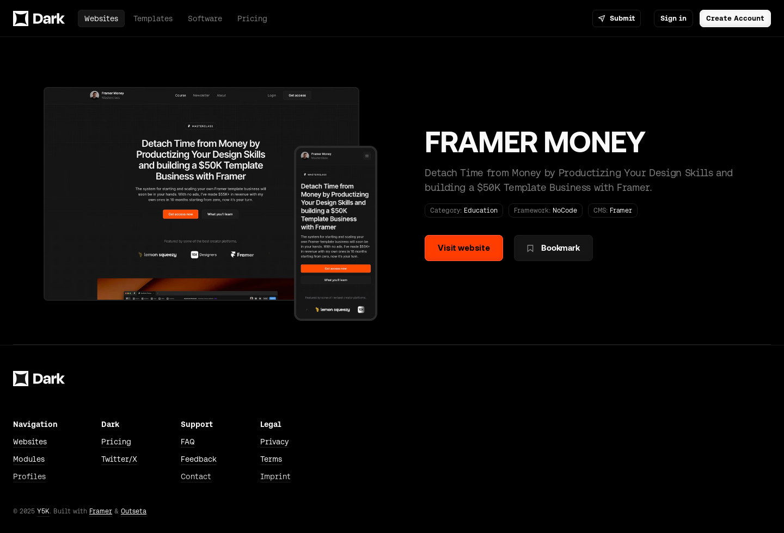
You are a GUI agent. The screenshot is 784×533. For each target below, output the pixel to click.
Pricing (116, 441)
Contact (196, 476)
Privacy (274, 441)
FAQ (188, 441)
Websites (30, 441)
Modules (29, 459)
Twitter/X (119, 459)
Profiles (29, 476)
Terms (271, 459)
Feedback (199, 459)
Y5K (43, 511)
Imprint (275, 476)
